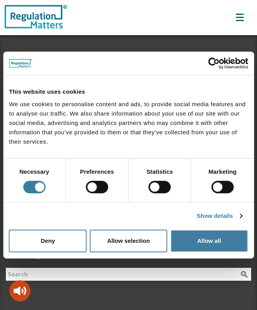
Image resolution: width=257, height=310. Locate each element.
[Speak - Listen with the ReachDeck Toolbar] (20, 290)
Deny (48, 240)
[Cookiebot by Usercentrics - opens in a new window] (214, 63)
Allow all (209, 240)
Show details (215, 215)
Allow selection (128, 240)
